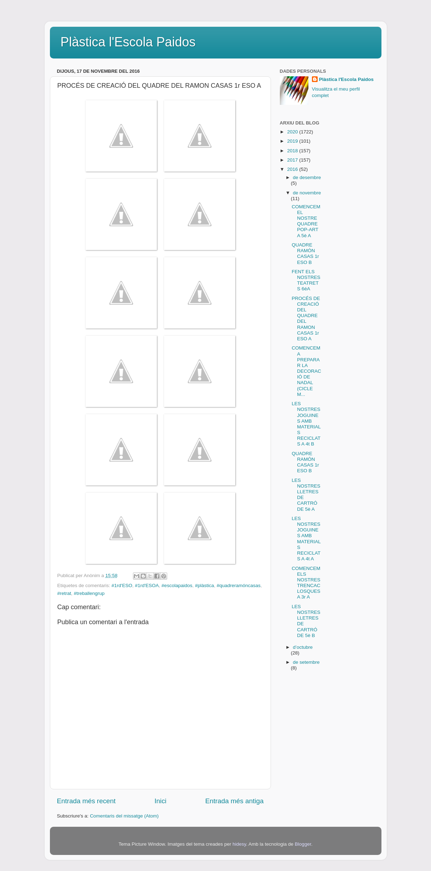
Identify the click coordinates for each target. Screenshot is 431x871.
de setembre (306, 662)
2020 (293, 131)
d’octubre (303, 647)
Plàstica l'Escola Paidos (128, 42)
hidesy (239, 844)
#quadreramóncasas (239, 585)
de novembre (307, 192)
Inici (160, 801)
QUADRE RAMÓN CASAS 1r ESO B (305, 253)
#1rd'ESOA (147, 585)
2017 (293, 160)
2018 (293, 150)
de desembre (307, 177)
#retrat (64, 593)
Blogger (303, 844)
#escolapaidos (176, 585)
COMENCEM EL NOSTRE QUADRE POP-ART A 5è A (306, 221)
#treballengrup (89, 593)
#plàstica (204, 585)
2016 (293, 169)
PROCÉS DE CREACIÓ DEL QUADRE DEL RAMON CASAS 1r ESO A (306, 318)
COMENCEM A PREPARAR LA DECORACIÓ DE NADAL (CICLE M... (306, 371)
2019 (293, 141)
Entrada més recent (86, 801)
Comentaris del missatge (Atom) (124, 816)
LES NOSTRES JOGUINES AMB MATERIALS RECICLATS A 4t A (306, 538)
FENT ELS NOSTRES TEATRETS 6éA (306, 280)
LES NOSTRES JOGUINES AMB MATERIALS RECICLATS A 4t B (306, 424)
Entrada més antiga (234, 801)
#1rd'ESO (122, 585)
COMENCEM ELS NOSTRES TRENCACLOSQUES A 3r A (306, 583)
